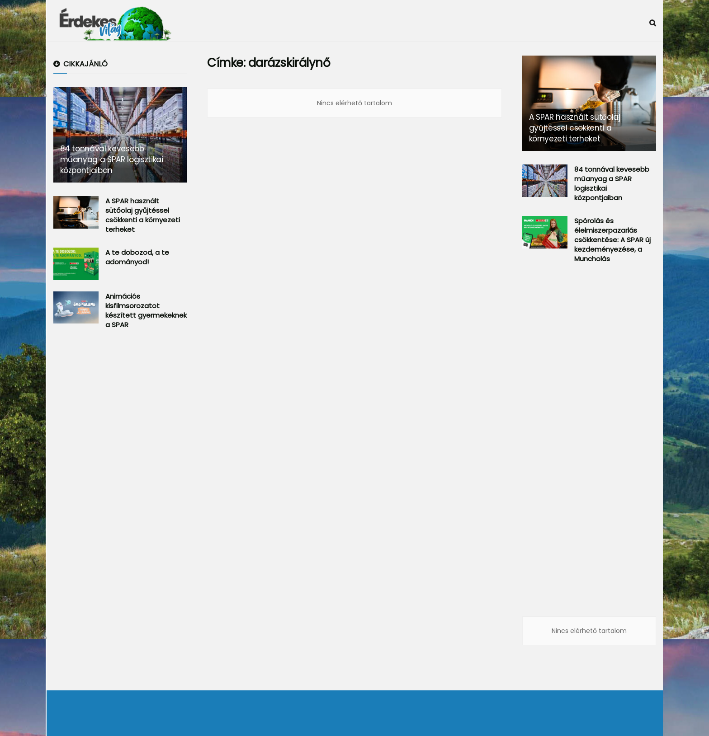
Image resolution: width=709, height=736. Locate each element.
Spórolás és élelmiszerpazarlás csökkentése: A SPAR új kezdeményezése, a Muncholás (612, 239)
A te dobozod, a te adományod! (137, 257)
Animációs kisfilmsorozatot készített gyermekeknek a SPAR (146, 310)
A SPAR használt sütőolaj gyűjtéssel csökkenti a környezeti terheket (142, 215)
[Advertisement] (121, 485)
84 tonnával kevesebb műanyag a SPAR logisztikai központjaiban (111, 159)
